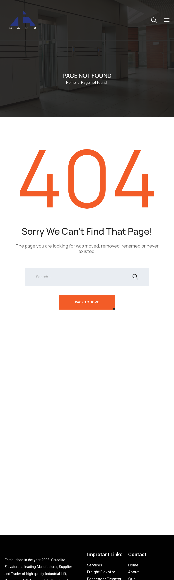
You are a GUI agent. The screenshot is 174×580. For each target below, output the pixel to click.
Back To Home (87, 302)
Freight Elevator (101, 571)
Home (71, 82)
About (133, 571)
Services (94, 565)
